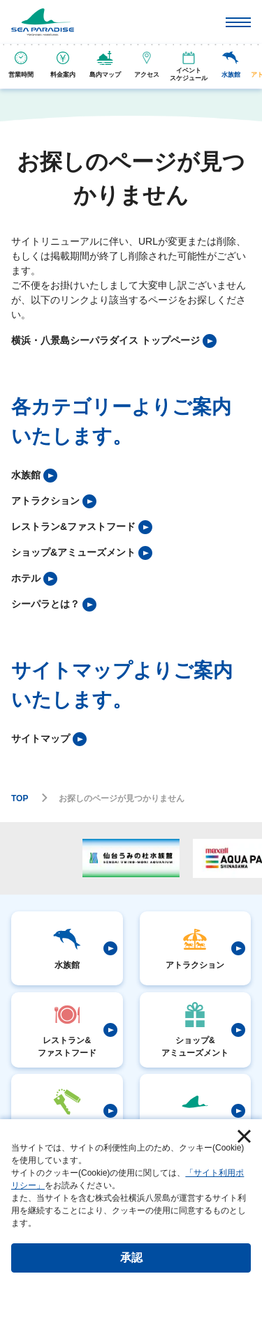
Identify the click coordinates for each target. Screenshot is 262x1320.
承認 (131, 1258)
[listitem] (114, 340)
